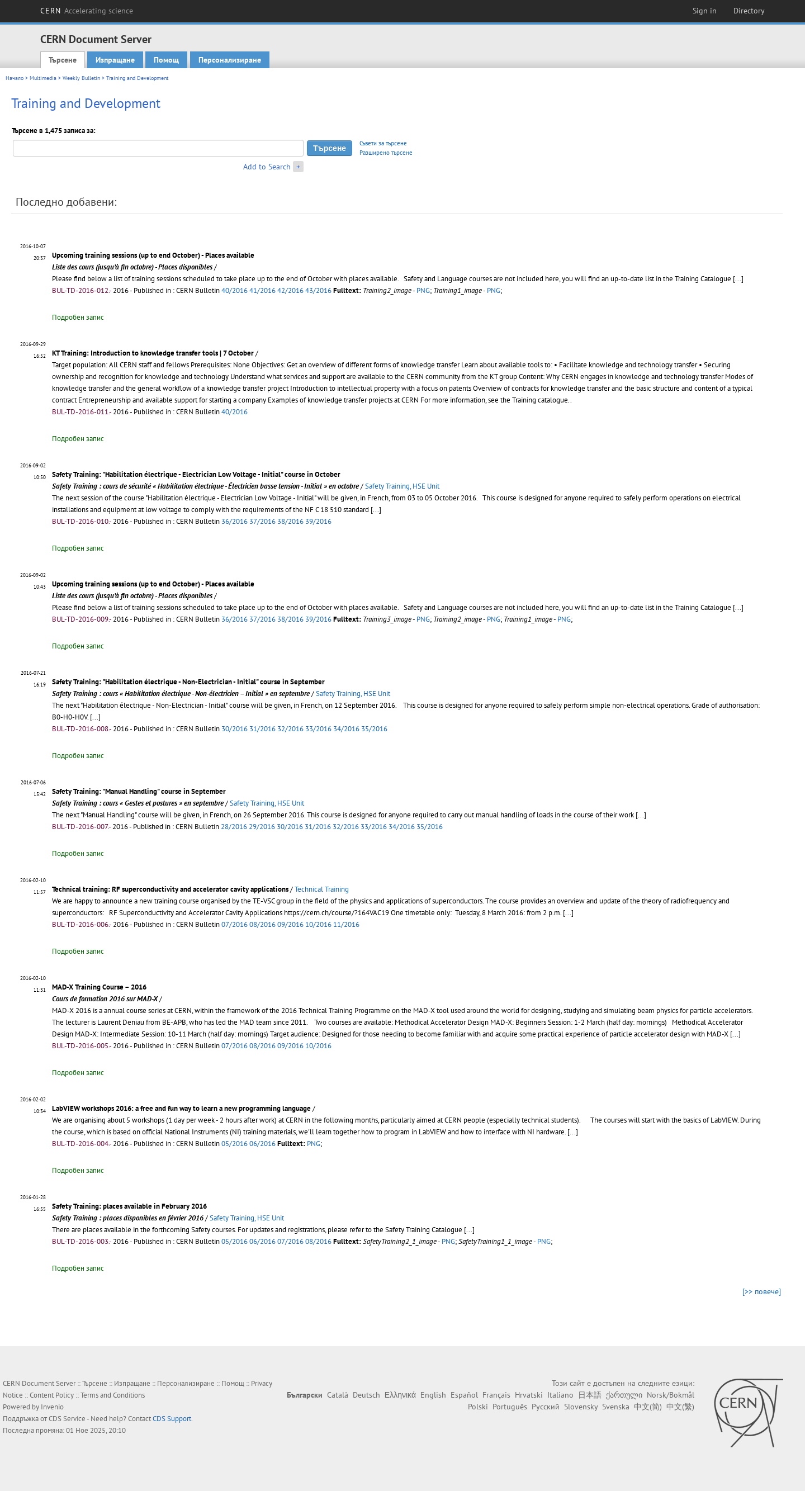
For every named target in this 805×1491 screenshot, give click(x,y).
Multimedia (43, 78)
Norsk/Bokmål (670, 1395)
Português (510, 1407)
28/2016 (234, 826)
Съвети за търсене (383, 143)
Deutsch (366, 1395)
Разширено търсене (386, 153)
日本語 (590, 1395)
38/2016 (290, 521)
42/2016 (290, 290)
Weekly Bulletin (81, 78)
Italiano (560, 1395)
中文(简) (648, 1407)
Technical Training (322, 889)
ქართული (624, 1395)
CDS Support (172, 1418)
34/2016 (346, 728)
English (433, 1395)
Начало (14, 78)
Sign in (705, 11)
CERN (86, 11)
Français (496, 1395)
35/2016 (374, 728)
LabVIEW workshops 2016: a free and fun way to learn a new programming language (181, 1108)
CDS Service (67, 1418)
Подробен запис (78, 317)
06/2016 (262, 1143)
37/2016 (262, 521)
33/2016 (318, 728)
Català (337, 1395)
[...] (738, 278)
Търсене (63, 60)
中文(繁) (680, 1407)
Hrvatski (529, 1395)
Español (464, 1395)
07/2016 (234, 924)
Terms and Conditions (112, 1395)
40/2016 (234, 290)
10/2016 (318, 924)
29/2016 (262, 826)
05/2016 (234, 1143)
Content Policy (52, 1395)
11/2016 (346, 924)
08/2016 (262, 924)
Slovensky (581, 1407)
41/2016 (262, 290)
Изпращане (115, 60)
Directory (749, 11)
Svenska (615, 1407)
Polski (478, 1407)
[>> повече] (761, 1291)
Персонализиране (229, 60)
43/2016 (318, 290)
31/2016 (262, 728)
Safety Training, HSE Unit (402, 486)
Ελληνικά (400, 1395)
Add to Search (267, 167)
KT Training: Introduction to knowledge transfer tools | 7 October (153, 353)
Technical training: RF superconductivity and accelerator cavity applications (170, 889)
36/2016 (234, 521)
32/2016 (290, 728)
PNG (423, 290)
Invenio (52, 1407)
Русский (546, 1407)
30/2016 (234, 728)
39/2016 (318, 521)
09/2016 (290, 924)
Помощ (166, 60)
